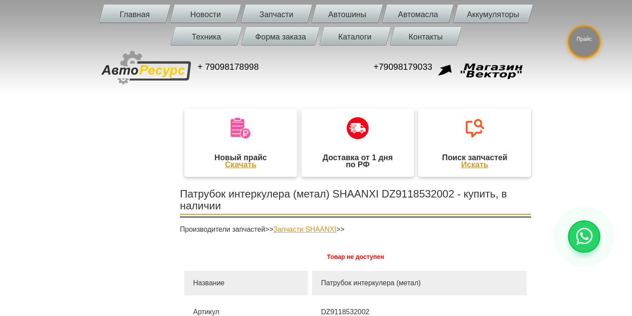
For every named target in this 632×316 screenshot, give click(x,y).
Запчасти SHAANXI (304, 229)
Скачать (240, 164)
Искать (474, 164)
